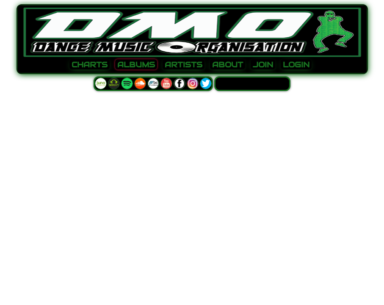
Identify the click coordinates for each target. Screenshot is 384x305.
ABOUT (227, 64)
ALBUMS (136, 64)
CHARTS (90, 64)
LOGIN (296, 64)
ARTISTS (183, 64)
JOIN (263, 64)
